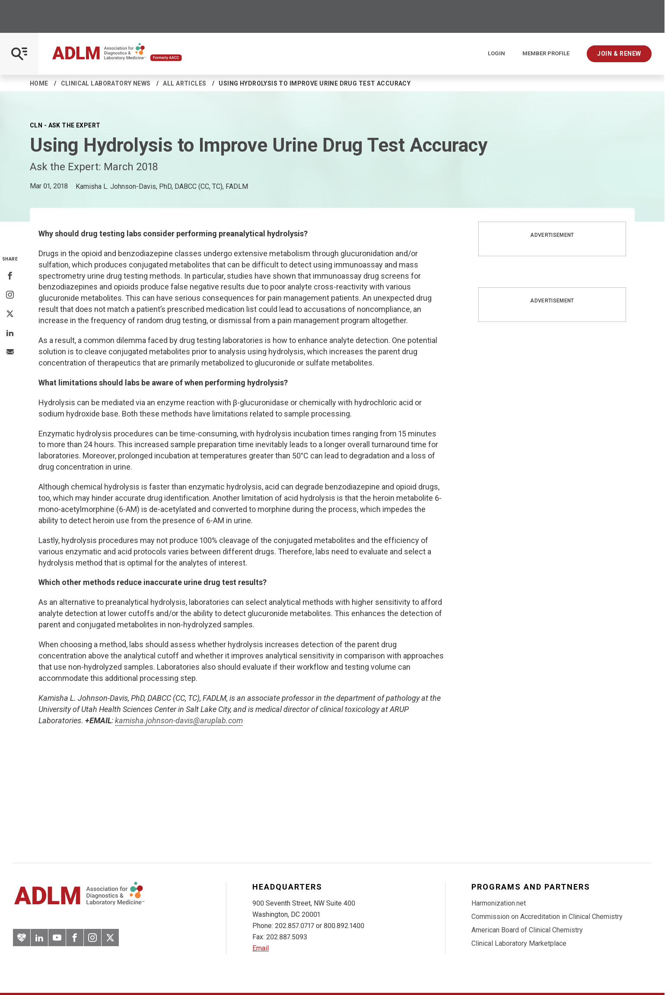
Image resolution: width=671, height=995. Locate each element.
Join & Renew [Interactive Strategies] (619, 53)
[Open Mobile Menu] (19, 54)
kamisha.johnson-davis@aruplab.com (179, 720)
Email (260, 948)
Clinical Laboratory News (106, 83)
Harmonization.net (498, 903)
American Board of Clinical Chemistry (527, 930)
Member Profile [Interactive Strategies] (545, 54)
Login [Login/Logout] (496, 54)
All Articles (184, 83)
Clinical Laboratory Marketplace (518, 943)
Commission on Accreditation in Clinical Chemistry (547, 916)
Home (39, 83)
